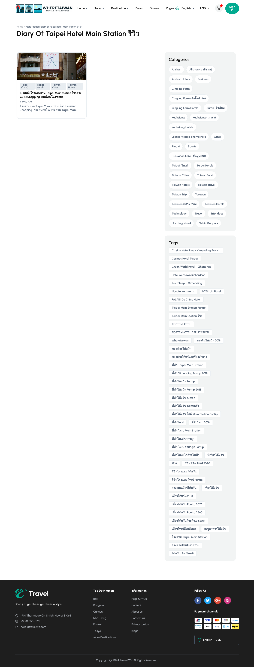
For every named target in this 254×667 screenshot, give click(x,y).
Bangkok (98, 605)
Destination (118, 8)
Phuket (97, 624)
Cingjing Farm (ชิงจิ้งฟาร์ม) (189, 98)
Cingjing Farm (181, 88)
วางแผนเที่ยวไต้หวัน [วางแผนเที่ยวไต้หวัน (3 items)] (184, 488)
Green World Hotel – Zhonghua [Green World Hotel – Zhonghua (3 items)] (191, 266)
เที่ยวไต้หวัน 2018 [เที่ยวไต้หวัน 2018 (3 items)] (182, 496)
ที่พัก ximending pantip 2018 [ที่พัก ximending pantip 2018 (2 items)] (190, 373)
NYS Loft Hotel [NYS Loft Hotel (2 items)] (211, 291)
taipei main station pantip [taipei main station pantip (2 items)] (189, 307)
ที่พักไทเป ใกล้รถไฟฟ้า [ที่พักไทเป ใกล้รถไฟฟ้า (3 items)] (185, 455)
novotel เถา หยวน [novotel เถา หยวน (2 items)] (183, 291)
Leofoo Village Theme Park (189, 136)
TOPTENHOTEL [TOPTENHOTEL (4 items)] (181, 324)
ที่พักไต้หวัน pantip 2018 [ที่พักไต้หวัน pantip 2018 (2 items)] (186, 389)
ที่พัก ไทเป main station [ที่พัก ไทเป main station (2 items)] (186, 430)
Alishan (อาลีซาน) (200, 69)
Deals (139, 8)
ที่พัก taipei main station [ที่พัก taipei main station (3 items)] (187, 365)
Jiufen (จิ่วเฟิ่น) (215, 108)
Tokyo (97, 631)
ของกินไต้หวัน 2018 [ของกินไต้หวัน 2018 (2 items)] (209, 340)
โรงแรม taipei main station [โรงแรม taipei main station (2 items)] (189, 537)
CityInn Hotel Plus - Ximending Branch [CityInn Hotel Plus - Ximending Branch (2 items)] (196, 250)
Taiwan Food (205, 175)
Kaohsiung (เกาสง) (204, 117)
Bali (95, 598)
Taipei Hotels (40, 86)
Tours (98, 8)
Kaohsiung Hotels (182, 127)
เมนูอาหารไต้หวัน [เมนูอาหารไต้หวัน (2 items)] (215, 529)
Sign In (232, 8)
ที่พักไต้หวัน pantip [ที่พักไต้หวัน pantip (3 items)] (183, 381)
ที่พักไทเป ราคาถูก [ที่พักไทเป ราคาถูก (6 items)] (183, 438)
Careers (154, 8)
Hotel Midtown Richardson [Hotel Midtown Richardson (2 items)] (188, 275)
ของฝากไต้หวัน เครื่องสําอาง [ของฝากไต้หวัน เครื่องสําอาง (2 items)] (189, 357)
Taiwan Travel (206, 184)
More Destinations (104, 637)
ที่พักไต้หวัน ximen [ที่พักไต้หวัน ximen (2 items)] (183, 398)
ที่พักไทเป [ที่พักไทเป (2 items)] (177, 422)
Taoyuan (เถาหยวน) (184, 204)
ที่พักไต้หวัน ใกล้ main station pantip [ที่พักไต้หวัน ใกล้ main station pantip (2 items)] (195, 414)
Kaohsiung (178, 117)
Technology (179, 213)
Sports (192, 146)
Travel (198, 213)
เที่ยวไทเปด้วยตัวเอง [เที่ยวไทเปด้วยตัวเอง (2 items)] (184, 529)
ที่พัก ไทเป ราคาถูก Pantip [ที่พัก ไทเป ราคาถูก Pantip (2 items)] (188, 447)
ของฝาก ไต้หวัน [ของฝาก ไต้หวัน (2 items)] (181, 348)
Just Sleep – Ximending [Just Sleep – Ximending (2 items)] (187, 283)
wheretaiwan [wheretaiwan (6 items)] (180, 340)
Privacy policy (140, 624)
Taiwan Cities (56, 86)
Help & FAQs (139, 598)
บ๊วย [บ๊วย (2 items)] (174, 463)
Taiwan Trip (179, 194)
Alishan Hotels (181, 79)
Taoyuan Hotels (214, 204)
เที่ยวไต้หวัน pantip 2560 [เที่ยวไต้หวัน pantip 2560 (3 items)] (187, 512)
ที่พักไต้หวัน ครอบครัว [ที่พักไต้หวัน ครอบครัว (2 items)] (185, 406)
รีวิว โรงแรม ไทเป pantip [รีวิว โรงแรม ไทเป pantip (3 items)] (187, 479)
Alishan (176, 69)
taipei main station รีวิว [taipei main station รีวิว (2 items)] (187, 316)
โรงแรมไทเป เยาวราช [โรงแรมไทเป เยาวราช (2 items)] (185, 545)
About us (137, 611)
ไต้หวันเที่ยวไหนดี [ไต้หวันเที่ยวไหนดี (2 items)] (182, 553)
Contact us (138, 618)
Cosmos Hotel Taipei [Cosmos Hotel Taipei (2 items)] (185, 258)
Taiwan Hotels (72, 86)
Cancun (98, 611)
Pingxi (176, 146)
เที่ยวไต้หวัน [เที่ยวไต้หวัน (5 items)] (211, 488)
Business (203, 79)
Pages (170, 8)
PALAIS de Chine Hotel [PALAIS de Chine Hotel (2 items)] (186, 299)
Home (81, 8)
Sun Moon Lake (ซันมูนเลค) (189, 156)
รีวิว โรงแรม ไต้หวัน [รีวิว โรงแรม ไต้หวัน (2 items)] (184, 471)
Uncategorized (181, 223)
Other (217, 136)
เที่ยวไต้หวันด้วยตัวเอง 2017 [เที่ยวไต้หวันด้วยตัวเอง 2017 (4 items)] (188, 520)
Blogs (134, 631)
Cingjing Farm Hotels (185, 108)
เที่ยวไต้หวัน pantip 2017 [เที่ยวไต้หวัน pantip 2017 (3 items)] (187, 504)
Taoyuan (200, 194)
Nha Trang (99, 618)
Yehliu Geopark (208, 223)
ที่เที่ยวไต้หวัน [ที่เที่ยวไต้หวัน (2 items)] (215, 455)
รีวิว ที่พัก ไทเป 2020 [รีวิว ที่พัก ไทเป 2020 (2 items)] (197, 463)
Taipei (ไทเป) (24, 86)
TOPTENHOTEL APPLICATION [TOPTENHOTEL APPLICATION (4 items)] (190, 332)
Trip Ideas (217, 213)
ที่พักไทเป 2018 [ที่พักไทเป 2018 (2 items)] (201, 422)
